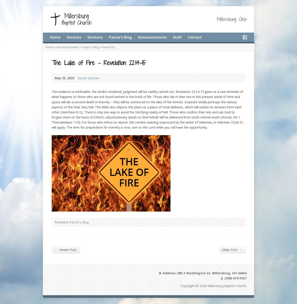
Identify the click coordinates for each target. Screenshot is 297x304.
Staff (177, 37)
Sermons (95, 37)
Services (74, 37)
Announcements (152, 37)
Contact (195, 37)
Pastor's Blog (90, 47)
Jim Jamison (91, 78)
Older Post (232, 249)
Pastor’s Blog (120, 37)
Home (55, 37)
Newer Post (66, 249)
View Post (108, 47)
